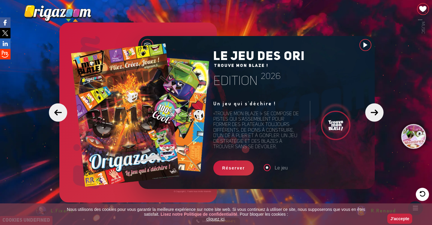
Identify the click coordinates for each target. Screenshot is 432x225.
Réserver (233, 168)
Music (423, 28)
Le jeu (277, 168)
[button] (58, 113)
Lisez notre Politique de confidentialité (198, 214)
